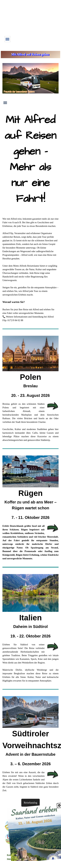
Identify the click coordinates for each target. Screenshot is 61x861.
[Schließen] (59, 811)
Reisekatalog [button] (30, 802)
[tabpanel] (30, 161)
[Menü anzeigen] (7, 39)
